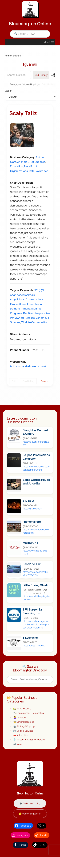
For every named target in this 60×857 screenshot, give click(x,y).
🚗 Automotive (20, 735)
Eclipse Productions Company (36, 456)
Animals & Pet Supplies (31, 162)
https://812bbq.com (32, 508)
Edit (14, 381)
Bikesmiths (30, 637)
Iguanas (36, 308)
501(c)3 (39, 290)
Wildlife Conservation (34, 322)
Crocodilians (18, 304)
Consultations (35, 299)
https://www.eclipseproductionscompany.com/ (36, 468)
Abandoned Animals (22, 295)
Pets (32, 171)
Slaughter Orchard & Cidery (35, 432)
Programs (16, 313)
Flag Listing (28, 381)
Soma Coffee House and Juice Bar (36, 481)
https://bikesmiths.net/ (34, 645)
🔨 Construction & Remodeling (28, 712)
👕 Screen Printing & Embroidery (29, 739)
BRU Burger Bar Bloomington (33, 611)
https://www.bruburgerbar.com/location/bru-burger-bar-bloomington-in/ (36, 624)
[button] (47, 42)
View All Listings (31, 84)
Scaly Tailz (23, 113)
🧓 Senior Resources (23, 721)
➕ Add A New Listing (29, 803)
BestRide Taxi (32, 564)
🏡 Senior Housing (22, 708)
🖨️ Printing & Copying (24, 726)
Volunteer (42, 171)
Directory (14, 84)
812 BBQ (28, 501)
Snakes (30, 318)
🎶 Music (18, 744)
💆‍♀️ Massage (19, 717)
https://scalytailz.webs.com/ (28, 366)
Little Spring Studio (36, 585)
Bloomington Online (30, 23)
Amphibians (17, 299)
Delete (44, 381)
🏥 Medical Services (23, 730)
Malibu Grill (30, 543)
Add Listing (48, 84)
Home (8, 55)
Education (16, 166)
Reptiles (28, 313)
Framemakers (32, 522)
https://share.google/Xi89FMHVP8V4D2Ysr (36, 573)
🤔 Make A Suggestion (30, 813)
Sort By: (8, 91)
